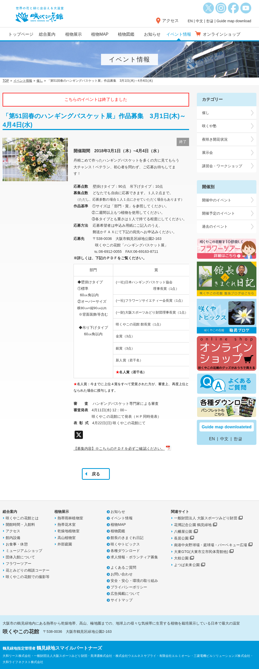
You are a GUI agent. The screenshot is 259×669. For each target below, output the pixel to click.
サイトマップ (122, 600)
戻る (96, 474)
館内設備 (13, 538)
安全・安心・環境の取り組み (134, 581)
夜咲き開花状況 (215, 139)
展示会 (207, 152)
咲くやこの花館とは (22, 518)
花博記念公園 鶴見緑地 (193, 525)
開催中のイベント (216, 200)
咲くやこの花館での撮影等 (27, 577)
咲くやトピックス (125, 544)
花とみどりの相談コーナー (27, 570)
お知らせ (152, 34)
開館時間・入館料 (20, 524)
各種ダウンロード (125, 551)
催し (40, 80)
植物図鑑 (126, 34)
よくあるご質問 (123, 567)
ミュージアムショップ (24, 551)
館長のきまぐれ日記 (127, 538)
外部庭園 (64, 544)
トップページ (20, 34)
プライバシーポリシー (129, 587)
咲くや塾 (209, 126)
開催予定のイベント (218, 213)
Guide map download (234, 21)
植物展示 (73, 34)
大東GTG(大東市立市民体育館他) (201, 552)
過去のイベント (215, 226)
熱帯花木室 (66, 524)
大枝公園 (181, 558)
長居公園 (181, 538)
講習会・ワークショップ (222, 166)
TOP (6, 80)
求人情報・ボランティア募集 (134, 557)
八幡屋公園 (183, 531)
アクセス (170, 20)
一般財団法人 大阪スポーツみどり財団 (205, 518)
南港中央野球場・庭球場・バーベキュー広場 (210, 545)
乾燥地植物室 (68, 531)
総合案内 (47, 34)
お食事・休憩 (17, 544)
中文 (199, 21)
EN (190, 21)
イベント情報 (178, 34)
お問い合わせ (122, 574)
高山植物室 (66, 538)
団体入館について (20, 557)
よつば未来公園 (187, 565)
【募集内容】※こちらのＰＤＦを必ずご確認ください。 (119, 448)
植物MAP (100, 34)
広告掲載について (125, 593)
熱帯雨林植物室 (70, 518)
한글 (209, 21)
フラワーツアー (18, 563)
